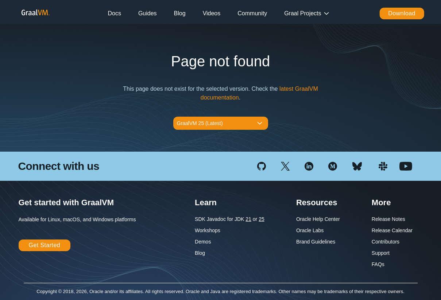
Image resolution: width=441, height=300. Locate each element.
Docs (114, 13)
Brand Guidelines (315, 242)
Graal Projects (302, 13)
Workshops (207, 230)
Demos (203, 242)
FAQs (378, 264)
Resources (316, 202)
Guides (147, 13)
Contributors (385, 242)
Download (401, 13)
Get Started (45, 245)
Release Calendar (392, 230)
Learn (206, 202)
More (381, 202)
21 (248, 219)
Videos (212, 13)
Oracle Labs (310, 230)
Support (381, 253)
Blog (180, 13)
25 (261, 219)
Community (252, 13)
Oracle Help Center (318, 219)
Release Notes (388, 219)
